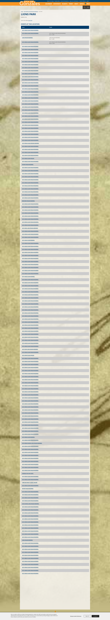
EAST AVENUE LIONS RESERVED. (28, 240)
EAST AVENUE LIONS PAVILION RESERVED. (31, 11)
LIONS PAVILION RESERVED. (27, 37)
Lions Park (30, 20)
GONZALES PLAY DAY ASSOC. (28, 473)
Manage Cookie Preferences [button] (75, 616)
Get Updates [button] (88, 7)
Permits (71, 4)
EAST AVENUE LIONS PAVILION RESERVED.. (30, 222)
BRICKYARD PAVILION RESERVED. (28, 200)
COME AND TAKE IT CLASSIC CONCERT (29, 482)
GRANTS (76, 4)
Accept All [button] (95, 616)
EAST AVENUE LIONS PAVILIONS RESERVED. (30, 143)
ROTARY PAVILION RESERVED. (27, 164)
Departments (57, 4)
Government (48, 4)
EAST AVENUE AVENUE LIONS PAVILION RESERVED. (32, 443)
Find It (88, 4)
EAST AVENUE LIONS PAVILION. (28, 158)
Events (22, 11)
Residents (65, 4)
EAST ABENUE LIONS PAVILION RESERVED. (30, 558)
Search (84, 7)
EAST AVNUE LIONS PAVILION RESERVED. (30, 349)
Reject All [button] (87, 616)
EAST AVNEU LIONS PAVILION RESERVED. (30, 228)
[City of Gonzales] (29, 3)
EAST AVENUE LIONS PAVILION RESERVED (30, 46)
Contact (82, 4)
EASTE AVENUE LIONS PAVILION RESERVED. (30, 503)
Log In (87, 1)
